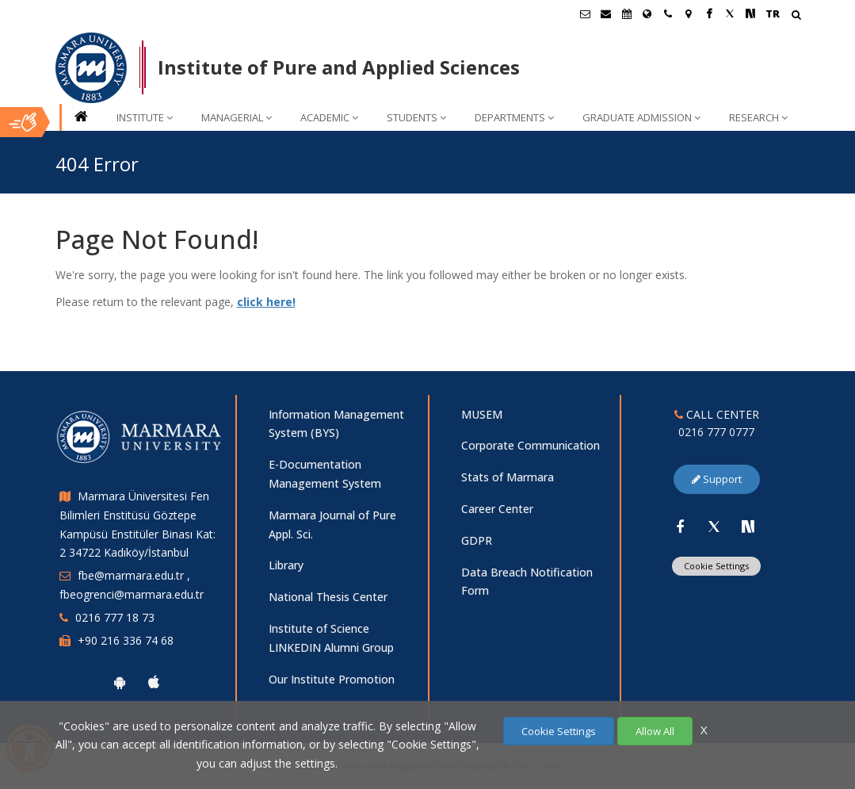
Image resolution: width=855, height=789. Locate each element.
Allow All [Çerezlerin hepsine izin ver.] (655, 731)
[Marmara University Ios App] (153, 682)
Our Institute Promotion (332, 679)
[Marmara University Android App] (119, 682)
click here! (266, 301)
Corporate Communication (530, 445)
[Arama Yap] (796, 16)
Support (717, 479)
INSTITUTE (144, 117)
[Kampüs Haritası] (689, 13)
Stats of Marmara (507, 477)
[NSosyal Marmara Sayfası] (750, 13)
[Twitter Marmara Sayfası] (730, 13)
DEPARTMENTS (514, 117)
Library (286, 565)
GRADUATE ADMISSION (641, 117)
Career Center (497, 508)
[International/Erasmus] (647, 13)
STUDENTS (416, 117)
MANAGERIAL (236, 117)
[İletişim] (668, 13)
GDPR (476, 540)
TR (772, 13)
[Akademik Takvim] (627, 13)
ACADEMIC (329, 117)
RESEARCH (758, 117)
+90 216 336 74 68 (126, 640)
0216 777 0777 (716, 431)
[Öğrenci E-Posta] (586, 13)
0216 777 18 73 (115, 617)
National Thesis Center (328, 596)
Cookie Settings (716, 566)
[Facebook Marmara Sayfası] (709, 13)
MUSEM (481, 414)
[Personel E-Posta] (606, 13)
